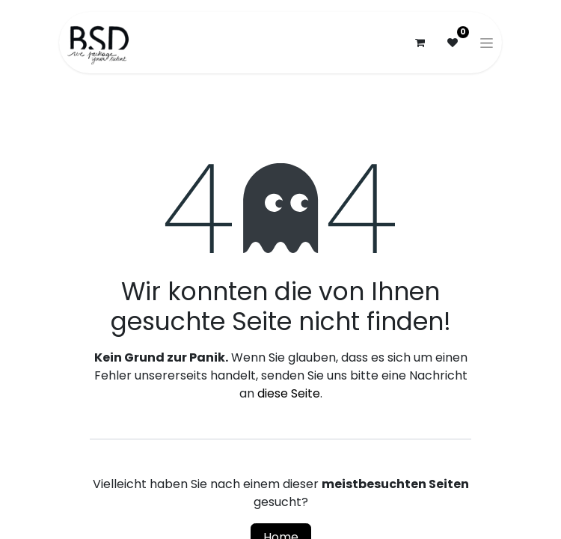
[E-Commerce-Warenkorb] (419, 42)
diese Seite (288, 393)
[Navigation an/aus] (486, 43)
